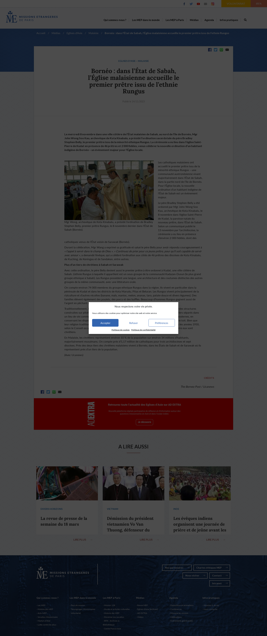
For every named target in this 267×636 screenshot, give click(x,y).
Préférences (161, 322)
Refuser (133, 322)
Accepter (105, 322)
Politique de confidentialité (143, 330)
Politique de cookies (121, 330)
